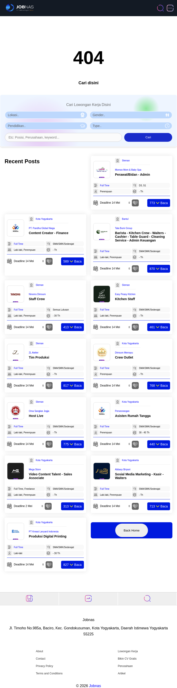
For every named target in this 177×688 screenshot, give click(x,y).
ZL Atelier (33, 352)
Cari (148, 137)
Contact (40, 658)
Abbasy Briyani (122, 469)
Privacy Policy (44, 666)
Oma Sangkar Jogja (39, 411)
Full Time (104, 185)
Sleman (126, 160)
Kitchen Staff (125, 299)
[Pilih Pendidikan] (46, 126)
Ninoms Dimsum (37, 294)
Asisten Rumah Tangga (133, 416)
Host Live (36, 416)
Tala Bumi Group (123, 228)
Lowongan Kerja (128, 651)
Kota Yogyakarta (44, 219)
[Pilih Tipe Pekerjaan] (131, 126)
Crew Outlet (124, 357)
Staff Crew (37, 299)
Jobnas (95, 686)
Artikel (121, 673)
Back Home (132, 530)
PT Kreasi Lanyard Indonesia (44, 531)
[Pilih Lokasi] (46, 115)
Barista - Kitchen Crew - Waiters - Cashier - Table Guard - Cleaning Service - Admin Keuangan (140, 236)
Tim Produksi (39, 357)
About (39, 651)
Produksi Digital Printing (47, 536)
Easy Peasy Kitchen (125, 294)
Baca (159, 203)
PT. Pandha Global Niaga (42, 228)
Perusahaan (125, 666)
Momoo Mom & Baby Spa (128, 170)
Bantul (125, 219)
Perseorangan (122, 411)
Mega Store (35, 469)
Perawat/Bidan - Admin (132, 174)
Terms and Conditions (49, 673)
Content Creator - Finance (48, 233)
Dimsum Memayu (124, 352)
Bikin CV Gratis (127, 658)
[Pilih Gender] (131, 115)
